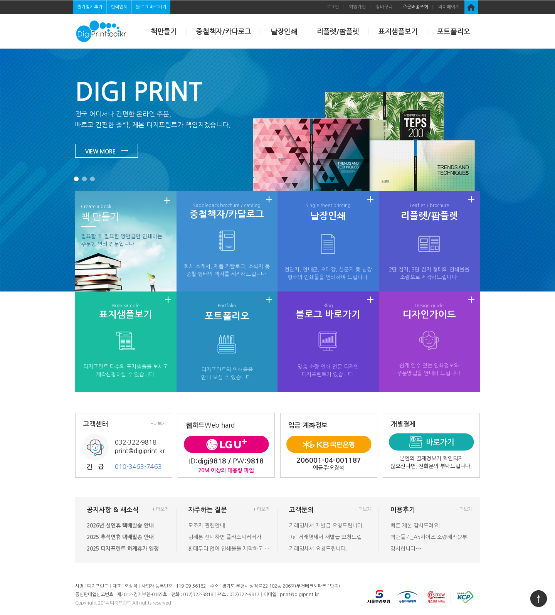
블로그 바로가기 (151, 7)
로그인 (332, 7)
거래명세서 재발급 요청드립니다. (326, 525)
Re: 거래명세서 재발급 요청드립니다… (330, 537)
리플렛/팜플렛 (338, 31)
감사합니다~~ (406, 548)
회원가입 (357, 7)
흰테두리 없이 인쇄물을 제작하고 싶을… (229, 548)
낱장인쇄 (284, 31)
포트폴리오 (453, 31)
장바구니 (384, 7)
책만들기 (164, 31)
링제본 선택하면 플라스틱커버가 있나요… (229, 537)
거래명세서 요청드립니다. (318, 548)
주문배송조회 (415, 7)
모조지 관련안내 (206, 525)
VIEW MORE (106, 151)
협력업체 (119, 7)
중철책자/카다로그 (223, 31)
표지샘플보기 (398, 31)
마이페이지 (448, 7)
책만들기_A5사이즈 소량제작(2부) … (431, 537)
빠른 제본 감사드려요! (415, 525)
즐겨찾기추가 (90, 7)
